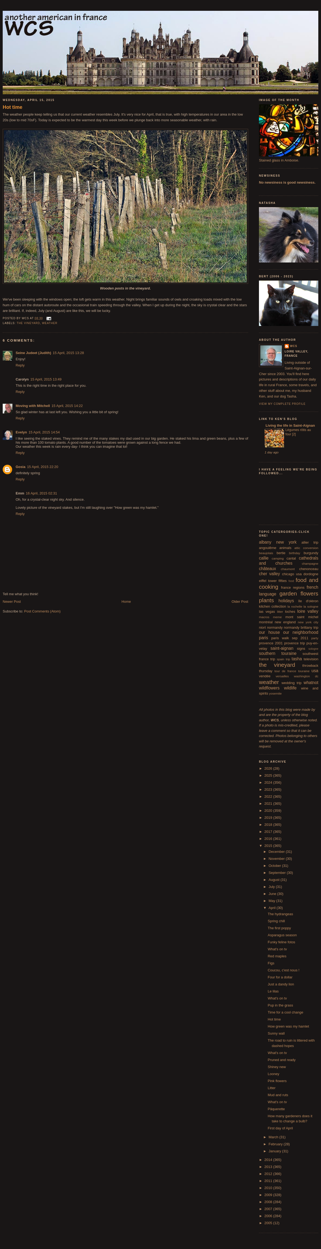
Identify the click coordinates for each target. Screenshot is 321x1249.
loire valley (307, 611)
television (311, 659)
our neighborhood (300, 632)
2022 (268, 796)
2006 (268, 1216)
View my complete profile (282, 403)
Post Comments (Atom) (42, 611)
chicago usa (292, 574)
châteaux (267, 568)
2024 (268, 782)
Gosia (20, 467)
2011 (268, 1181)
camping (278, 558)
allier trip (309, 542)
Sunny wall (276, 1033)
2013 (268, 1167)
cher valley (269, 573)
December (277, 852)
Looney (273, 1074)
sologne (313, 648)
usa (315, 670)
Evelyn (21, 432)
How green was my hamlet (288, 1026)
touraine (303, 671)
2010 (268, 1188)
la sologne (310, 606)
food (291, 581)
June (273, 894)
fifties (283, 581)
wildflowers (269, 688)
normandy (275, 627)
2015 (268, 846)
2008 (268, 1202)
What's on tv (277, 949)
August (275, 880)
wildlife (290, 688)
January (275, 1151)
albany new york (278, 542)
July (272, 887)
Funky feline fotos (281, 942)
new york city (308, 622)
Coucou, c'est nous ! (283, 970)
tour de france (285, 671)
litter (280, 611)
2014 (268, 1160)
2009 (268, 1195)
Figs (271, 963)
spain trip (283, 659)
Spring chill (276, 921)
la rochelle (295, 606)
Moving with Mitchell (33, 406)
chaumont (288, 569)
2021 (268, 804)
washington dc (306, 676)
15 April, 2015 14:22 (67, 406)
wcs (293, 346)
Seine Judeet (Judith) (33, 353)
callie (264, 558)
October (275, 866)
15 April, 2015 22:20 (42, 467)
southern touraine (277, 653)
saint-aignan (282, 648)
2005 (268, 1223)
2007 (268, 1209)
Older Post (240, 602)
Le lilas (273, 991)
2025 (268, 775)
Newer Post (12, 602)
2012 (268, 1174)
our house (269, 632)
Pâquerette (276, 1109)
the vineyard (28, 323)
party (314, 638)
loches (290, 612)
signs (301, 649)
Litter (271, 1088)
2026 (268, 768)
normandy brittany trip (301, 627)
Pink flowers (277, 1081)
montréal (266, 622)
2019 (268, 818)
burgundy (311, 553)
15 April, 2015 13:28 (68, 353)
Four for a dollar (280, 977)
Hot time (12, 107)
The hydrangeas (280, 914)
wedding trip (292, 683)
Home (126, 602)
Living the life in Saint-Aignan (290, 425)
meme (277, 617)
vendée (265, 676)
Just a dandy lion (281, 984)
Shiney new (277, 1067)
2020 (268, 811)
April (273, 908)
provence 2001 (271, 643)
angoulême (267, 548)
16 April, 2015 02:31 (41, 493)
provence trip (294, 643)
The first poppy (279, 928)
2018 (268, 825)
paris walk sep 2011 (289, 638)
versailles (282, 676)
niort (262, 627)
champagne (310, 563)
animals (285, 548)
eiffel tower (268, 581)
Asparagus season (282, 935)
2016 (268, 839)
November (277, 859)
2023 (268, 789)
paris (263, 637)
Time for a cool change (285, 1012)
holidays (286, 600)
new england (285, 622)
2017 (268, 832)
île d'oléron (308, 601)
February (276, 1144)
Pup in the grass (280, 1005)
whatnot (310, 682)
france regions (293, 587)
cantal (291, 558)
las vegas (267, 612)
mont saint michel (301, 617)
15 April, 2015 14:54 (44, 432)
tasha (297, 659)
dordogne (310, 574)
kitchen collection (272, 606)
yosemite (275, 693)
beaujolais (266, 553)
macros (264, 617)
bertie (281, 553)
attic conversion (306, 548)
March (274, 1137)
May (272, 901)
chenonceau (308, 569)
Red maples (277, 956)
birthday (294, 553)
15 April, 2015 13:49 (46, 379)
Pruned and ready (281, 1060)
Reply (20, 365)
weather (49, 323)
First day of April (280, 1128)
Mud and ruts (278, 1095)
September (278, 873)
